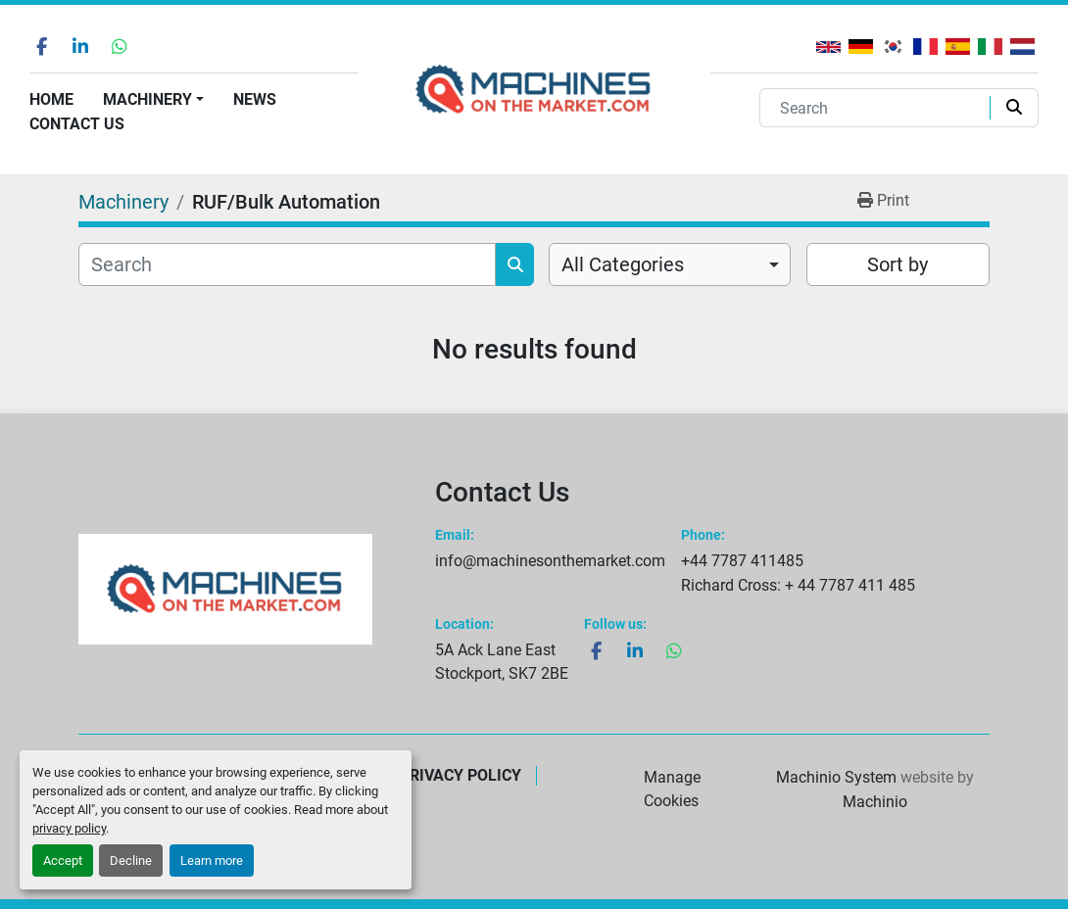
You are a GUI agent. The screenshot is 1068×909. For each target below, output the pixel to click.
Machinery (147, 99)
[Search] (879, 107)
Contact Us (76, 124)
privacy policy (69, 828)
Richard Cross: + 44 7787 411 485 (798, 585)
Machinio (875, 801)
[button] (153, 100)
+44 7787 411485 (742, 560)
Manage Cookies (672, 789)
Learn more (211, 860)
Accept (62, 860)
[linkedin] (80, 46)
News (254, 99)
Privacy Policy (460, 775)
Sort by (897, 264)
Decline (131, 860)
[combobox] (670, 264)
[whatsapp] (119, 46)
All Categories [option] (622, 264)
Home (51, 99)
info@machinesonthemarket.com (550, 560)
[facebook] (41, 46)
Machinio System (836, 777)
